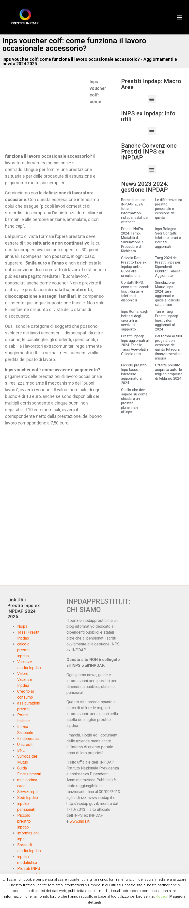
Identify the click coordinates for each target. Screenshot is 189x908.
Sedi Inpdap (27, 797)
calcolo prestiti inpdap (23, 650)
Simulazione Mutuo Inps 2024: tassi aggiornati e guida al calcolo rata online (167, 293)
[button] (179, 17)
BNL (21, 750)
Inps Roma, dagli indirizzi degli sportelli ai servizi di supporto (134, 320)
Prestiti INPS (28, 868)
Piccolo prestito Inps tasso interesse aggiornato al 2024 (134, 374)
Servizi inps (27, 791)
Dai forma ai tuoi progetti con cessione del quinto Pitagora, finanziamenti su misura (168, 347)
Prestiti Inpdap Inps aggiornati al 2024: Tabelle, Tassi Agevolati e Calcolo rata (135, 345)
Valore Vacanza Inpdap (24, 679)
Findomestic (28, 738)
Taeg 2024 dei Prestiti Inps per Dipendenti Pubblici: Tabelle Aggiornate (167, 267)
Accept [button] (162, 896)
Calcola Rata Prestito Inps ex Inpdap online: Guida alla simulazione (133, 267)
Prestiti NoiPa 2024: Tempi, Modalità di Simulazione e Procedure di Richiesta (132, 240)
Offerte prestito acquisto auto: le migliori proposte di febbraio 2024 (168, 372)
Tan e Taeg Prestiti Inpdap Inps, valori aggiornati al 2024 (166, 320)
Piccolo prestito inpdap (24, 821)
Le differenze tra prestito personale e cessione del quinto (168, 209)
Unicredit (24, 744)
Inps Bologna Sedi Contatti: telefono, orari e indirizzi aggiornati (168, 238)
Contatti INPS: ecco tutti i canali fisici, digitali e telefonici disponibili (135, 291)
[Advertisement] (46, 114)
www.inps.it (79, 821)
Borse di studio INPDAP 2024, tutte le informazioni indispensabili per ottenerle (135, 211)
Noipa (22, 626)
